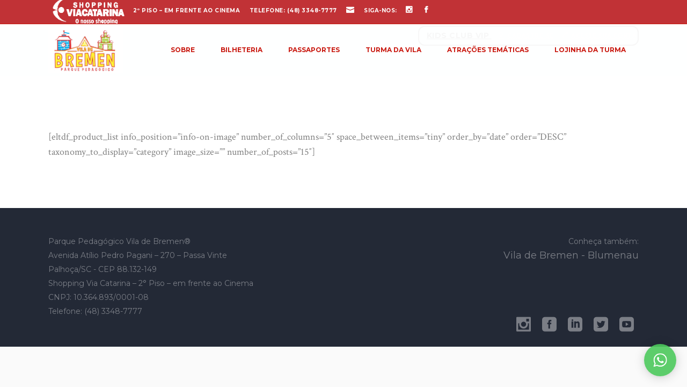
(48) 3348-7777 (312, 10)
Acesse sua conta (604, 35)
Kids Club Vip (459, 35)
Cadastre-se (530, 35)
